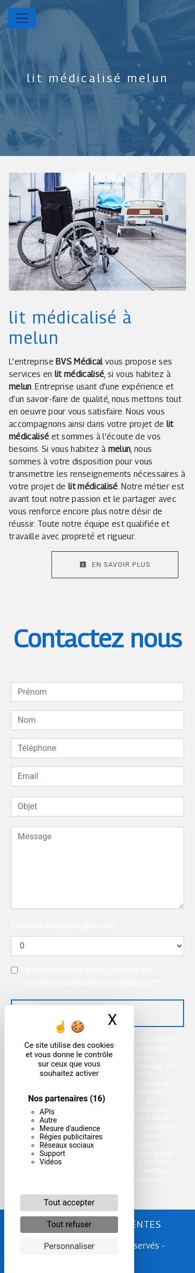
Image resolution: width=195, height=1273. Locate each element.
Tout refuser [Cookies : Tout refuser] (69, 1224)
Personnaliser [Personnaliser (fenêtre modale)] (69, 1246)
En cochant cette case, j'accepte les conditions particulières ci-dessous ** (90, 976)
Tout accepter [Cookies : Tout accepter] (69, 1202)
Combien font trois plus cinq (63, 925)
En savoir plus (115, 564)
